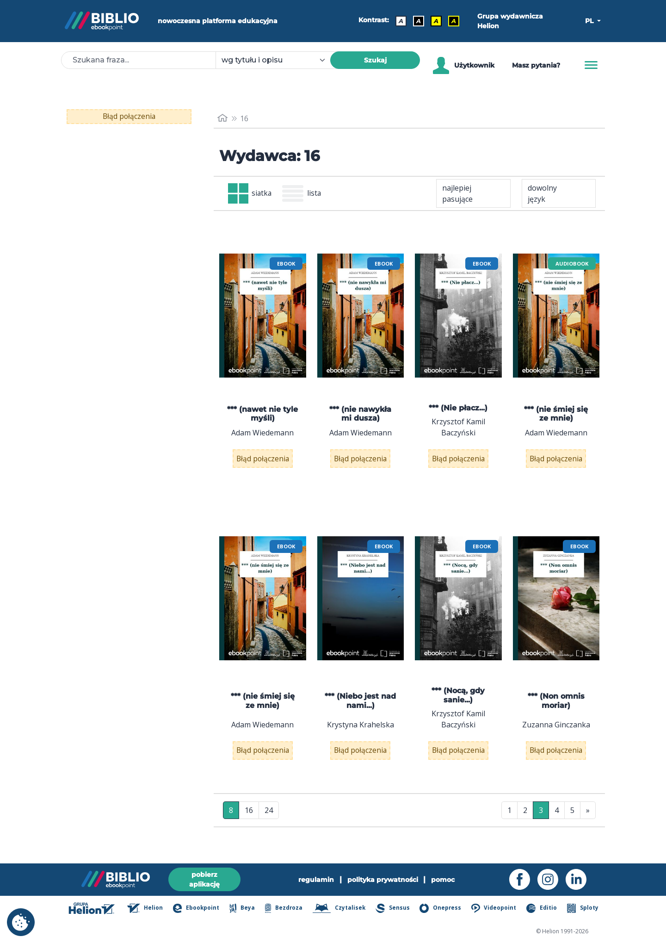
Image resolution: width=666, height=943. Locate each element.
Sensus (393, 908)
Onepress (441, 908)
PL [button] (590, 21)
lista (304, 194)
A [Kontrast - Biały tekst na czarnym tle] (418, 21)
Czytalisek (340, 908)
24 (269, 824)
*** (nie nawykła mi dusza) (360, 414)
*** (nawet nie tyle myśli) (262, 414)
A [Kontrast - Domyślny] (400, 21)
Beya (242, 908)
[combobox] (278, 60)
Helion (145, 908)
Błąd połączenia (129, 117)
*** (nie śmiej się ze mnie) (556, 414)
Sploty (583, 908)
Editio (542, 908)
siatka (250, 194)
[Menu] (591, 65)
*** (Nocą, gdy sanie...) (458, 702)
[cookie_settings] (21, 922)
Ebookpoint (196, 908)
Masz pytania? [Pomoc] (536, 65)
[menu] (262, 316)
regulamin (316, 879)
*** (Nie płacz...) (458, 408)
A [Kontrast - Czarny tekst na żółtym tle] (435, 21)
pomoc (443, 879)
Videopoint (494, 908)
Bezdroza (284, 908)
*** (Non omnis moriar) (556, 708)
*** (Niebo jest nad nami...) (360, 708)
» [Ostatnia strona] (588, 824)
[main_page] (222, 118)
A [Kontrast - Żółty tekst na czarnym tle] (453, 21)
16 (249, 824)
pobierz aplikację (204, 879)
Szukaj (375, 60)
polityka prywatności (382, 879)
